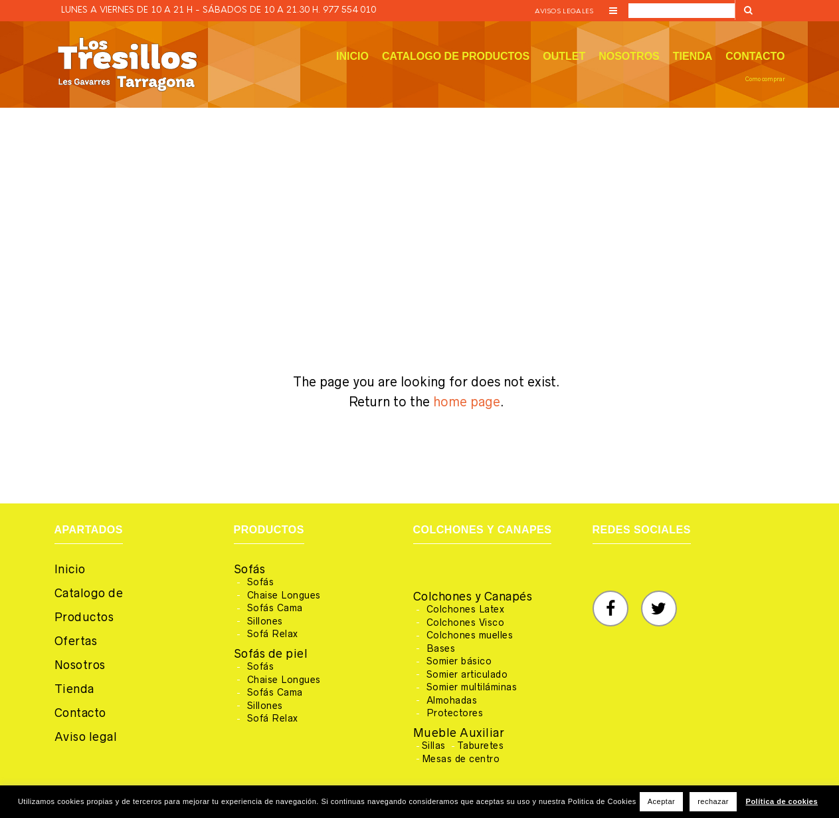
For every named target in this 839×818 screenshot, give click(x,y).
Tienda (693, 56)
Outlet (564, 56)
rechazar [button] (713, 801)
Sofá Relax (272, 633)
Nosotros (629, 56)
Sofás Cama (275, 608)
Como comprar (765, 79)
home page (466, 401)
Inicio (352, 56)
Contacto (755, 56)
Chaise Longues (284, 595)
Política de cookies (782, 801)
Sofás (250, 569)
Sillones (265, 621)
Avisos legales (564, 11)
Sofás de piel (271, 653)
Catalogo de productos (455, 56)
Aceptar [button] (661, 801)
